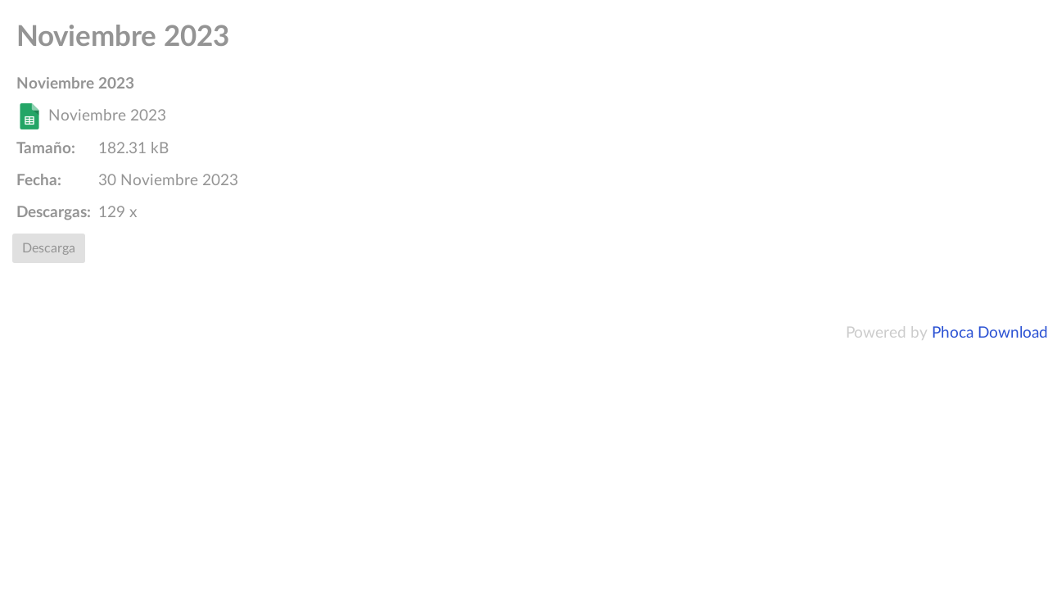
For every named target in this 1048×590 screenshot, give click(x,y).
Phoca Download (990, 333)
